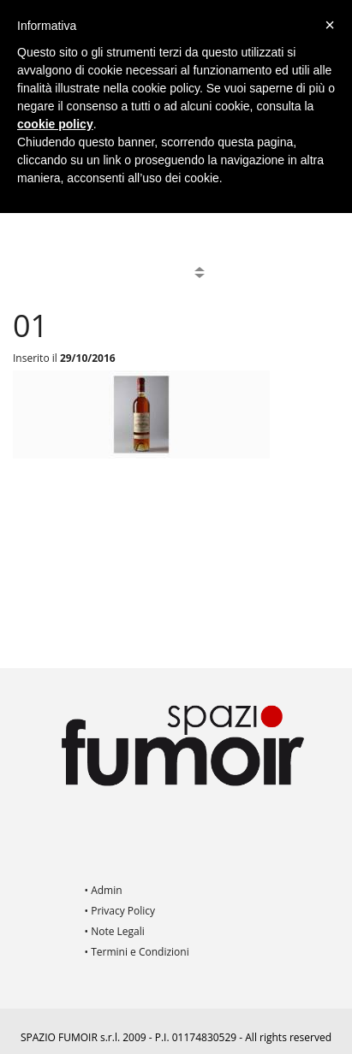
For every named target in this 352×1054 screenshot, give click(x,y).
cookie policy (55, 124)
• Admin (103, 890)
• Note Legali (115, 931)
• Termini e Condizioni (137, 951)
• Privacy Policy (120, 910)
